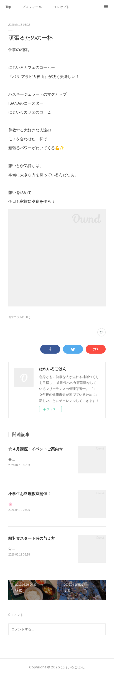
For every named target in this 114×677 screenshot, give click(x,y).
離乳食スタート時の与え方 (31, 539)
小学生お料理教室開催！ (29, 494)
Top (8, 7)
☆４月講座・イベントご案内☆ (35, 449)
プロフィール (32, 7)
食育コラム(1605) (19, 317)
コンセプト (61, 7)
